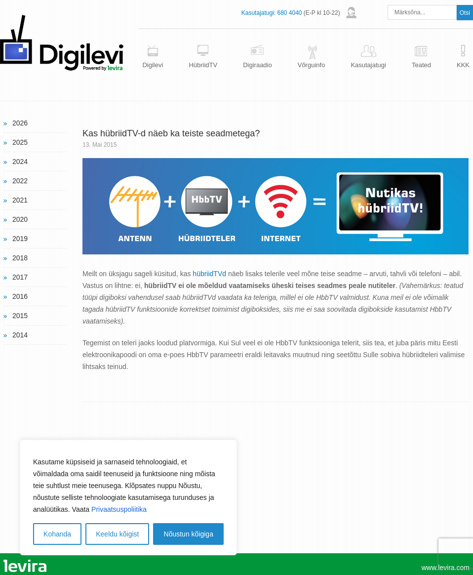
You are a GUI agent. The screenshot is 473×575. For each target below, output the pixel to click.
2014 (20, 335)
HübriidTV (203, 65)
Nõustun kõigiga (188, 534)
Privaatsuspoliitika (119, 509)
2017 (20, 277)
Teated (421, 65)
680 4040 (289, 12)
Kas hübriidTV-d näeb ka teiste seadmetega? (171, 133)
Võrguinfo (311, 65)
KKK (463, 65)
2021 (20, 200)
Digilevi (152, 65)
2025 (20, 142)
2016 (20, 296)
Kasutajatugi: (258, 12)
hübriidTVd (209, 274)
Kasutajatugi (368, 65)
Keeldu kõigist (117, 534)
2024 (20, 161)
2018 (20, 258)
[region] (128, 497)
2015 (20, 316)
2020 (20, 219)
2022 (20, 181)
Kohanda (57, 534)
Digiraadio (257, 65)
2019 (20, 239)
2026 (20, 123)
